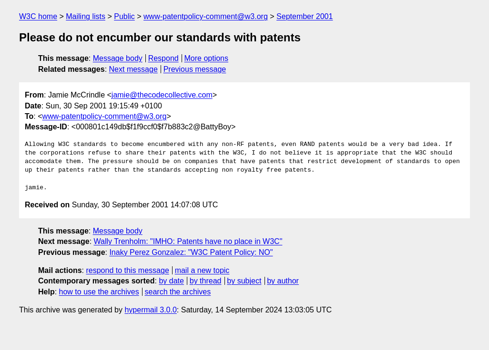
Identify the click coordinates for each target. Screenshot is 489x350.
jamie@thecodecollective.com (162, 95)
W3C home (38, 16)
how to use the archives (99, 292)
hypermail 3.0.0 (150, 310)
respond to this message (127, 270)
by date (171, 281)
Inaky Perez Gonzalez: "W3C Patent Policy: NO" (191, 252)
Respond (163, 58)
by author (283, 281)
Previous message (194, 69)
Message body (118, 58)
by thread (206, 281)
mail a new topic (202, 270)
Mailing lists (85, 16)
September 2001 (304, 16)
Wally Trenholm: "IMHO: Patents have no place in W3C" (188, 241)
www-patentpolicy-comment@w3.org (205, 16)
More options (206, 58)
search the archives (178, 292)
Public (124, 16)
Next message (133, 69)
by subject (244, 281)
